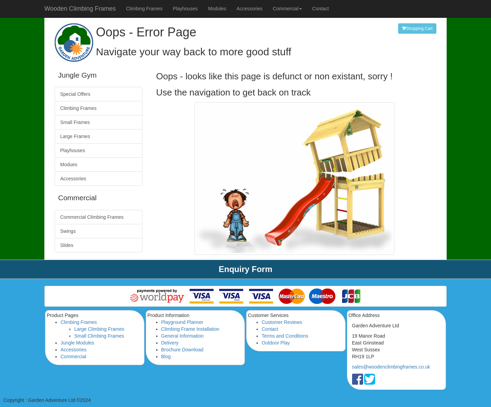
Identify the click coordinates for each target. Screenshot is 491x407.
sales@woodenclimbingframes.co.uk (391, 367)
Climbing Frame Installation (190, 329)
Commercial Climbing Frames (91, 217)
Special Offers (75, 94)
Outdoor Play (276, 343)
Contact (320, 8)
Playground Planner (182, 322)
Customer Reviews (282, 322)
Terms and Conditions (285, 336)
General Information (182, 336)
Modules (217, 8)
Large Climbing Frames (99, 329)
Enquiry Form (245, 269)
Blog (166, 356)
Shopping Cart (417, 28)
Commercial (73, 356)
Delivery (170, 343)
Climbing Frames (144, 8)
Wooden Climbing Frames (80, 8)
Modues (68, 164)
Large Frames (75, 136)
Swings (68, 231)
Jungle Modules (77, 343)
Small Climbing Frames (99, 336)
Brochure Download (182, 349)
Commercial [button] (287, 8)
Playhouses (185, 8)
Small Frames (75, 122)
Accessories (249, 8)
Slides (66, 245)
